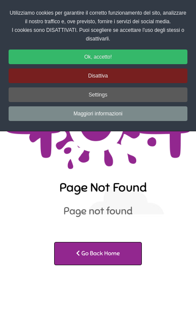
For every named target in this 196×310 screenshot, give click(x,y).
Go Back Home (97, 253)
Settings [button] (98, 95)
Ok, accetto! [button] (98, 57)
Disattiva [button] (98, 76)
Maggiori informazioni (98, 114)
